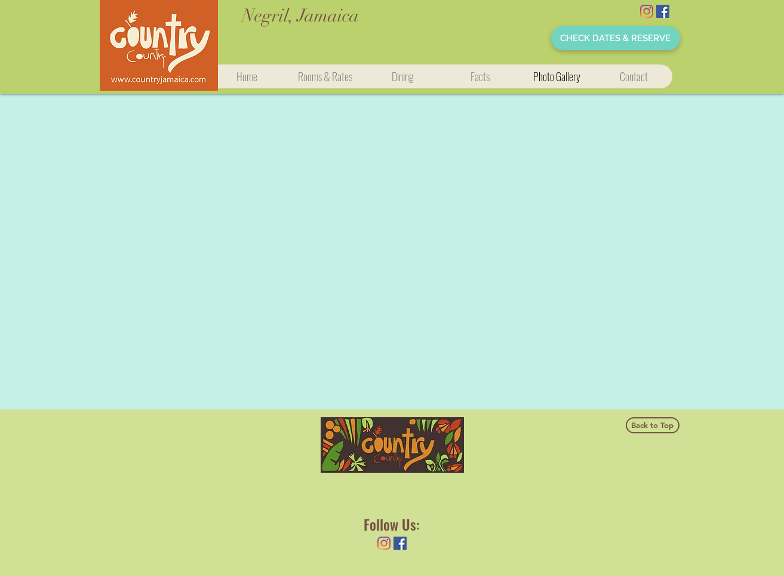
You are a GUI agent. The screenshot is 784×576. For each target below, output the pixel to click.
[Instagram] (646, 11)
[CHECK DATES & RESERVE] (615, 38)
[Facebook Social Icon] (662, 11)
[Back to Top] (653, 425)
